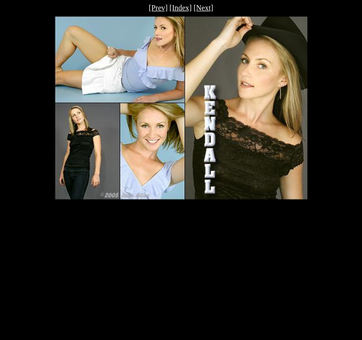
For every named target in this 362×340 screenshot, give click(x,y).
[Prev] (158, 8)
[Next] (204, 8)
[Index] (181, 8)
